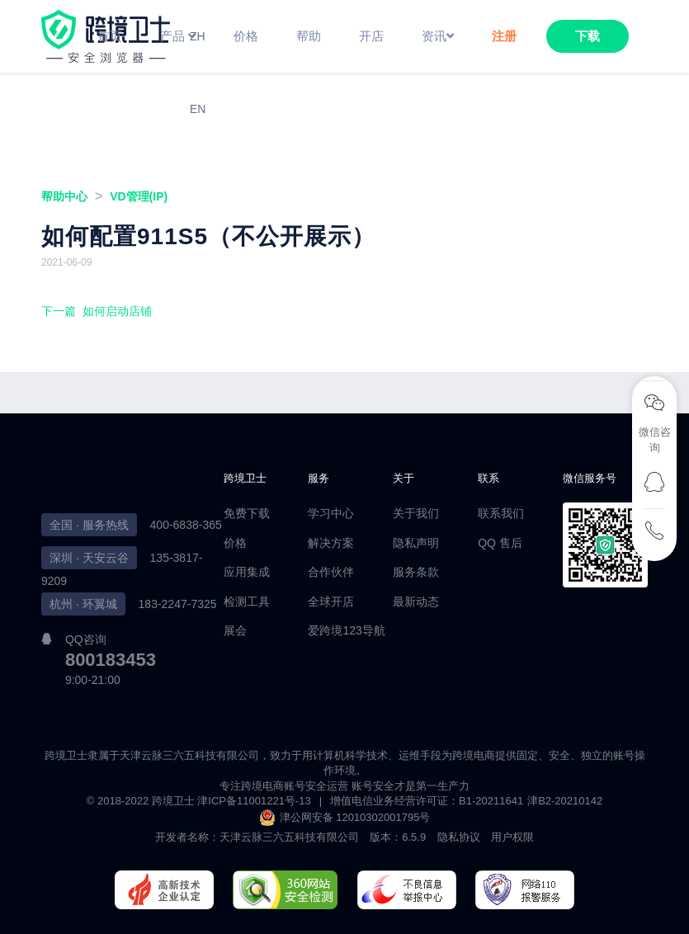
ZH (197, 36)
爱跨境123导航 (346, 630)
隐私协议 (458, 837)
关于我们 (416, 513)
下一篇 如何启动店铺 (96, 311)
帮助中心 (64, 196)
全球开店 (331, 601)
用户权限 (512, 837)
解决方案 (331, 543)
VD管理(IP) (139, 196)
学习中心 (331, 513)
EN (197, 109)
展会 (235, 630)
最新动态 (416, 601)
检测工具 (247, 601)
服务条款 (416, 571)
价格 (235, 543)
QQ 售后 (500, 543)
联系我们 (501, 513)
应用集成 (247, 571)
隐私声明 (416, 543)
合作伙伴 (331, 571)
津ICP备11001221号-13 (253, 801)
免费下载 (247, 513)
